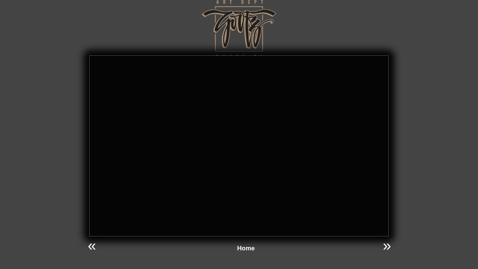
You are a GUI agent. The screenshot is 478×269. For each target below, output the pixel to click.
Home (246, 248)
